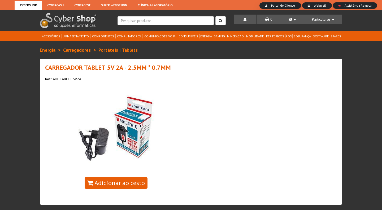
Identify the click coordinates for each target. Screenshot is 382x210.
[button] (292, 19)
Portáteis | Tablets (118, 50)
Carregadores (77, 50)
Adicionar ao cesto (116, 183)
